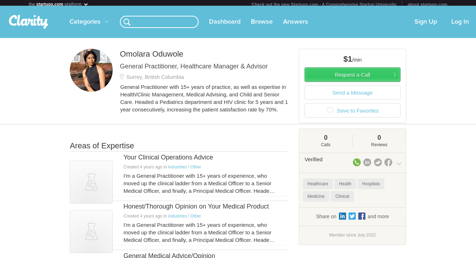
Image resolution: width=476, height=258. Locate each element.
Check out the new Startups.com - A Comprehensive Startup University (324, 4)
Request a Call (352, 78)
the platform (59, 4)
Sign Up (425, 25)
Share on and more (352, 219)
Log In (460, 25)
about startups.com (427, 4)
